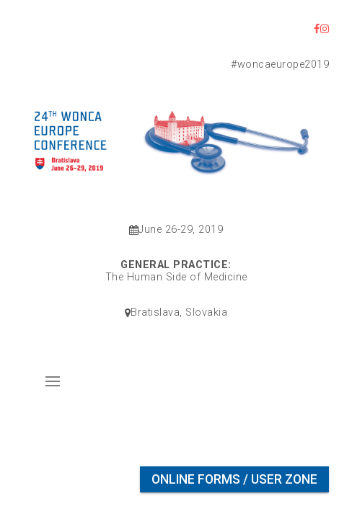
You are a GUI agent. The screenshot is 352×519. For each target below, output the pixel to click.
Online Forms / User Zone (234, 479)
